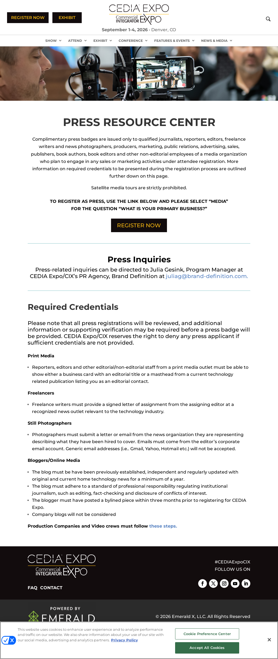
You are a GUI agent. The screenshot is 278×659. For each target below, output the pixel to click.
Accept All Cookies (207, 647)
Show (51, 41)
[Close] (269, 640)
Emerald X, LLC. (189, 616)
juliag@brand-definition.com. (207, 276)
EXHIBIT (67, 17)
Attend (75, 41)
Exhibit (100, 41)
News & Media (214, 41)
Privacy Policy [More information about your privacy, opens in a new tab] (124, 640)
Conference (131, 41)
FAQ (32, 587)
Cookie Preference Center (207, 634)
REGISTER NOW (28, 17)
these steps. (163, 526)
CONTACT (51, 587)
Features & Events (172, 41)
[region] (139, 640)
